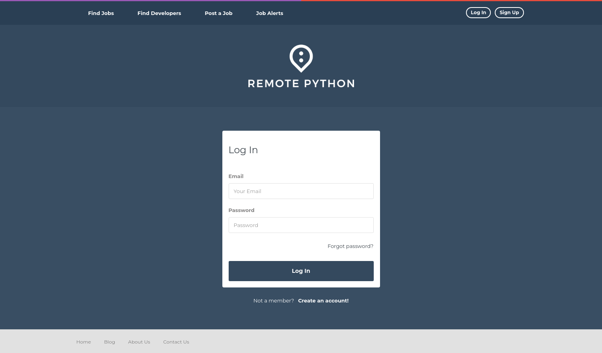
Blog (109, 342)
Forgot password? (351, 246)
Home (83, 342)
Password (242, 210)
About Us (139, 342)
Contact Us (176, 342)
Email (236, 176)
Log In (301, 270)
